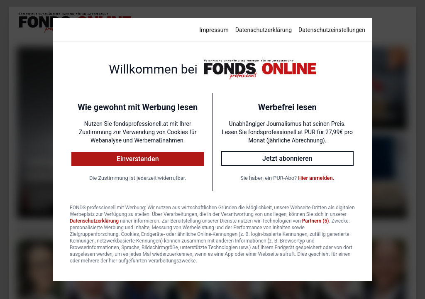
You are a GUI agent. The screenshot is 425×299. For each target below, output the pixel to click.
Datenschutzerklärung (263, 30)
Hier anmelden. (316, 178)
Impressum (213, 30)
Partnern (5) (315, 221)
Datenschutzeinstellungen (331, 30)
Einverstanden (138, 159)
